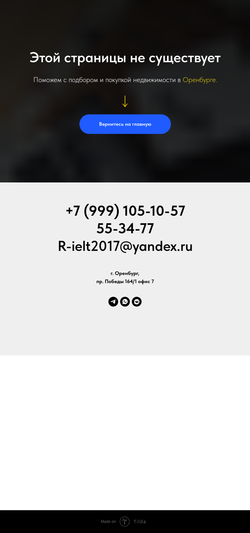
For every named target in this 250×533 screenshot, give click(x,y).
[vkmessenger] (137, 302)
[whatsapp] (125, 302)
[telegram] (113, 302)
